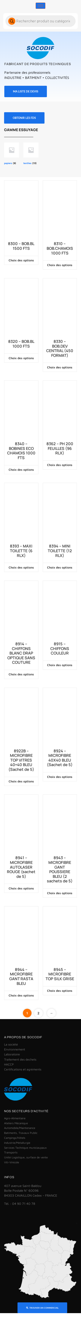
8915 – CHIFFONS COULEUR (59, 649)
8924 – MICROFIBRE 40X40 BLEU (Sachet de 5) (60, 758)
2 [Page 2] (38, 1013)
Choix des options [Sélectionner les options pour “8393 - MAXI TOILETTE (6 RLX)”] (21, 567)
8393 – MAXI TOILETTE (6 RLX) (21, 551)
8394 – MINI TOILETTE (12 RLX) (60, 551)
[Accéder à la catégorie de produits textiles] (30, 154)
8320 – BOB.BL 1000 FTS (21, 343)
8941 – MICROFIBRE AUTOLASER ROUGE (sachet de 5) (21, 867)
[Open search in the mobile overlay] (40, 21)
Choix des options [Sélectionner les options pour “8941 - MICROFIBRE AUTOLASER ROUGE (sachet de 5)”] (21, 888)
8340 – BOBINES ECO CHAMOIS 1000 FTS (21, 451)
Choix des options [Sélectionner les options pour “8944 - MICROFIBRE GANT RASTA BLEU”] (21, 995)
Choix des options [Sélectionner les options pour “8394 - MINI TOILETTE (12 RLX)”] (59, 567)
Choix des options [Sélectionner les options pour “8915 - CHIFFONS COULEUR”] (59, 665)
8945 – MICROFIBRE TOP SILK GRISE (60, 974)
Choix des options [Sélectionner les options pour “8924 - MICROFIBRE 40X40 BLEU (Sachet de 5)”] (59, 777)
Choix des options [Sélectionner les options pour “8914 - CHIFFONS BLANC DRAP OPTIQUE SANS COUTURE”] (21, 674)
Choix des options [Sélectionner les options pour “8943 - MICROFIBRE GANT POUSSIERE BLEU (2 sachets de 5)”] (59, 893)
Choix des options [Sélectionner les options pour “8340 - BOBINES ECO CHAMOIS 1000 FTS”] (21, 469)
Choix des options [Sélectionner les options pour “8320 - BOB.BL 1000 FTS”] (21, 358)
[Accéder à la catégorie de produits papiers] (11, 154)
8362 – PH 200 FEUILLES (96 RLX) (59, 448)
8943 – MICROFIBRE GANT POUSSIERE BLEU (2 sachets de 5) (60, 869)
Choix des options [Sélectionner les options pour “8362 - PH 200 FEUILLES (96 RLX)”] (59, 465)
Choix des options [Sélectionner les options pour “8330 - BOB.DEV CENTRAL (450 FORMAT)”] (59, 367)
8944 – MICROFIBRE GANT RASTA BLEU (21, 976)
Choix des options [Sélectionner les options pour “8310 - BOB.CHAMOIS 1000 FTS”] (59, 265)
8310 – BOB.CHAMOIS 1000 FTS (60, 248)
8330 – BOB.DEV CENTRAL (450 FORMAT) (59, 348)
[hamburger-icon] (40, 6)
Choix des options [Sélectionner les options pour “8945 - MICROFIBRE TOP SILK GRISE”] (59, 990)
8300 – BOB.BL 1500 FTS (21, 246)
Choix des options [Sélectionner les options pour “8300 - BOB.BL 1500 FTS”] (21, 260)
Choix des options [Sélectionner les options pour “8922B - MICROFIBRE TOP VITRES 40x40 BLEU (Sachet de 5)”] (21, 781)
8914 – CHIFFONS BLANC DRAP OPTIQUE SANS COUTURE (21, 653)
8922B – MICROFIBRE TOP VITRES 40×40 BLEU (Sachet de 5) (21, 760)
